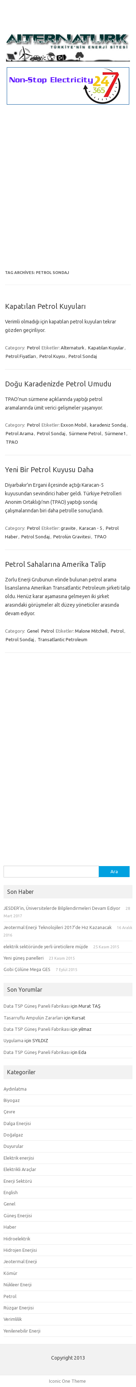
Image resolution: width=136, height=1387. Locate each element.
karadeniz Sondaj (108, 424)
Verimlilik (13, 1319)
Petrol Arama (19, 433)
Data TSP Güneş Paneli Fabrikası (37, 1005)
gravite (68, 528)
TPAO (12, 441)
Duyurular (13, 1146)
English (11, 1192)
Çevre (9, 1111)
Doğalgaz (13, 1134)
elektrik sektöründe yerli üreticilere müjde (46, 946)
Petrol (33, 347)
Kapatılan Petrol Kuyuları (45, 306)
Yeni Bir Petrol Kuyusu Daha (49, 469)
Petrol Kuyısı (52, 356)
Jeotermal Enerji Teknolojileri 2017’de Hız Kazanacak (57, 927)
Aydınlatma (15, 1088)
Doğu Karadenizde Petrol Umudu (58, 384)
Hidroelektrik (17, 1238)
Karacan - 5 (90, 528)
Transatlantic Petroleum (62, 639)
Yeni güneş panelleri (24, 957)
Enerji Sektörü (18, 1180)
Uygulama (13, 1040)
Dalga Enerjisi (17, 1123)
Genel (33, 630)
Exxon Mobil (73, 424)
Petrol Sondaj (83, 356)
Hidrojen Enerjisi (20, 1250)
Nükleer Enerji (18, 1284)
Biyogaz (12, 1100)
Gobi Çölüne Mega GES (27, 969)
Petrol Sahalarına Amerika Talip (55, 564)
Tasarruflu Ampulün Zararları (33, 1017)
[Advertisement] (68, 191)
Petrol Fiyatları (21, 356)
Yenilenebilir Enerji (22, 1330)
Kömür (10, 1273)
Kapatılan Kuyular (106, 347)
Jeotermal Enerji (20, 1261)
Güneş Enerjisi (18, 1215)
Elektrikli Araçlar (20, 1169)
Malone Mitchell (91, 630)
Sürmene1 (115, 433)
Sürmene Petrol (85, 433)
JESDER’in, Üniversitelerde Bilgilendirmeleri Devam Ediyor (62, 908)
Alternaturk (73, 347)
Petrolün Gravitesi (72, 536)
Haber (10, 1226)
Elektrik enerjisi (19, 1157)
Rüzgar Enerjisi (19, 1307)
